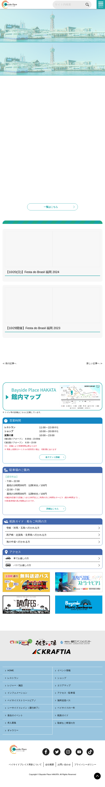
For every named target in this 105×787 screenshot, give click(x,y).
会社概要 (49, 772)
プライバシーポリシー (85, 772)
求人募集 (12, 730)
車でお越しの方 (21, 565)
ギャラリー (13, 737)
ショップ (62, 685)
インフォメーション (17, 700)
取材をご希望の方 (66, 730)
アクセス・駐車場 (66, 700)
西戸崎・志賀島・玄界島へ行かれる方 (26, 542)
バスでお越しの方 (22, 572)
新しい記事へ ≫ (94, 370)
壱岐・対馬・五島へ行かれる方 (23, 535)
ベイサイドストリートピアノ (22, 708)
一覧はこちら (51, 214)
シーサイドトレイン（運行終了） (24, 715)
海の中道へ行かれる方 (18, 549)
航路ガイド (63, 722)
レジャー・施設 (15, 693)
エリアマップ (64, 693)
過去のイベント (15, 722)
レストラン (13, 685)
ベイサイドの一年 (66, 715)
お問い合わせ (64, 772)
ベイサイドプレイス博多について (25, 772)
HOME (11, 678)
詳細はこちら (52, 516)
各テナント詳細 (52, 464)
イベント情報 (64, 678)
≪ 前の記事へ (9, 370)
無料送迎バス (64, 708)
